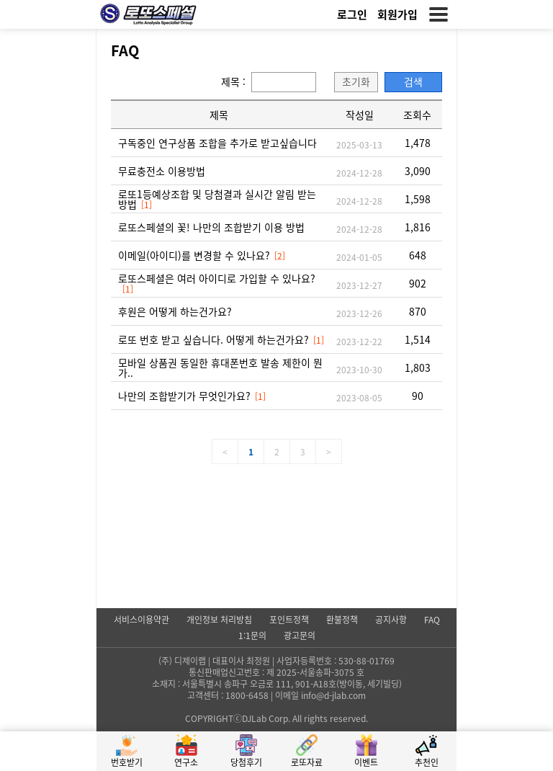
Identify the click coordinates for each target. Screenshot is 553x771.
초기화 (356, 81)
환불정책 (342, 618)
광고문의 (299, 634)
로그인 (352, 14)
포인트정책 (289, 618)
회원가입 (397, 14)
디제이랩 (190, 660)
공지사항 (391, 618)
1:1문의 (252, 634)
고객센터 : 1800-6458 (228, 695)
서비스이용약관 (141, 618)
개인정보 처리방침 (219, 618)
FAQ (432, 618)
